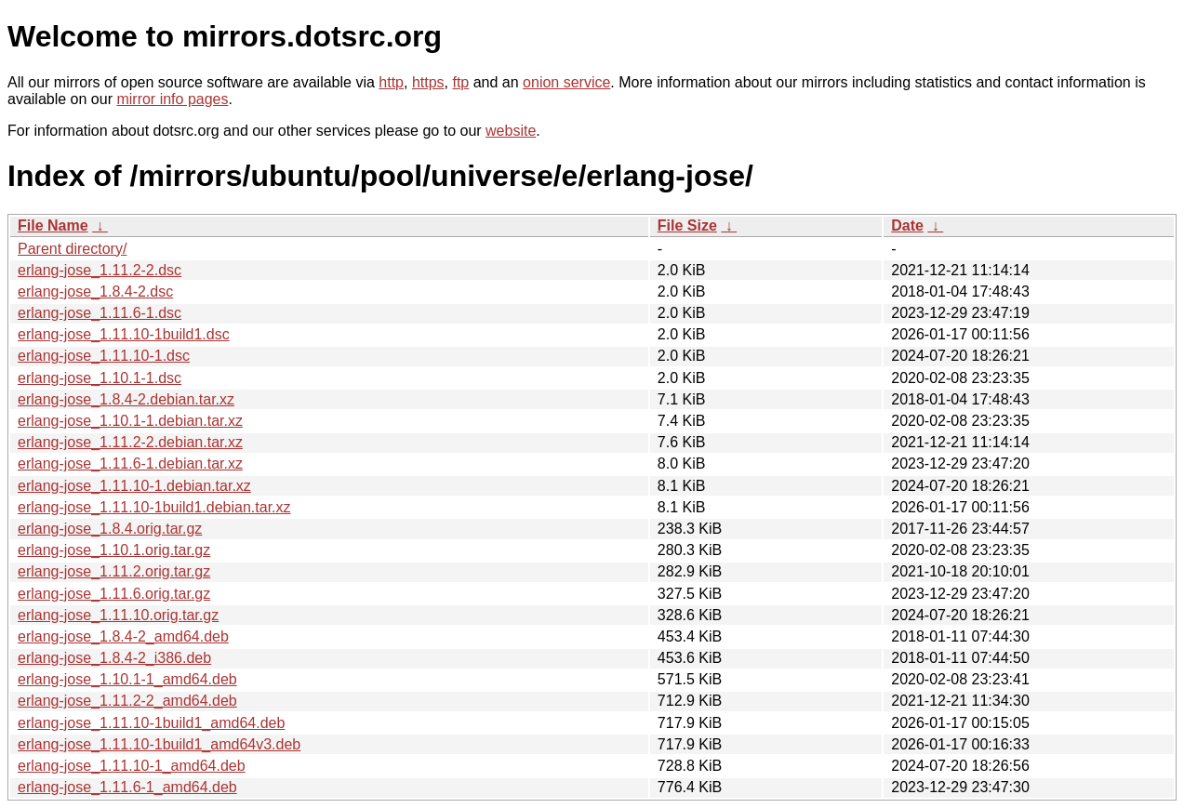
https (428, 82)
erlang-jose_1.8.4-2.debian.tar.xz (126, 399)
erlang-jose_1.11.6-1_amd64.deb (127, 787)
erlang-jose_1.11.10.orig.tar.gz (118, 615)
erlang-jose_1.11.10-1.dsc (104, 356)
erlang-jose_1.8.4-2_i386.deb (114, 658)
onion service (566, 82)
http (391, 82)
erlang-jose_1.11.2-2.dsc (99, 270)
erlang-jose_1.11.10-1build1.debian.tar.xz (154, 507)
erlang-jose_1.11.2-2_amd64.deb (127, 701)
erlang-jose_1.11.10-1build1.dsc (124, 334)
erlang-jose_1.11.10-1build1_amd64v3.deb (159, 744)
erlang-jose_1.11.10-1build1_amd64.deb (151, 723)
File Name (53, 225)
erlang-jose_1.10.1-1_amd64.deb (127, 679)
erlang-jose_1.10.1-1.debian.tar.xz (130, 421)
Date (907, 225)
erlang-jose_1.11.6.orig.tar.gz (114, 594)
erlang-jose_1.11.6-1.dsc (99, 313)
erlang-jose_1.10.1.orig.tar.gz (114, 550)
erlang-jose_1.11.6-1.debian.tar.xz (130, 463)
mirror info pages (172, 99)
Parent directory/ (72, 249)
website (511, 131)
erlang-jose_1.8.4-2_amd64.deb (123, 636)
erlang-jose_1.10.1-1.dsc (99, 378)
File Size (687, 225)
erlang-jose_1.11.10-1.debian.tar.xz (134, 486)
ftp (460, 82)
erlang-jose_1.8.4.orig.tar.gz (110, 528)
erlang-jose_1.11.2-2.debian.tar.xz (130, 442)
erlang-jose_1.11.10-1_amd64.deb (132, 766)
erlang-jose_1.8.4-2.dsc (95, 291)
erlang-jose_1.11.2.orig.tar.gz (114, 571)
